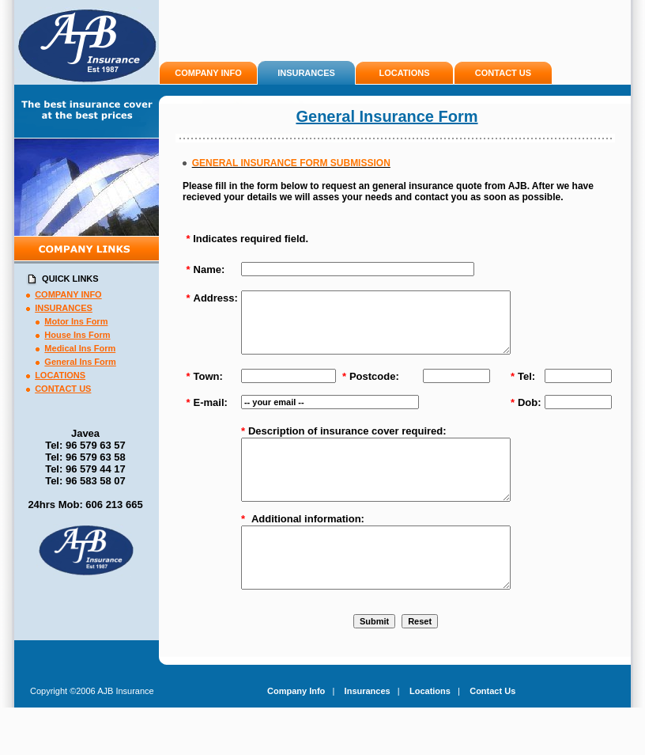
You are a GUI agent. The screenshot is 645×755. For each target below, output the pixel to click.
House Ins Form (77, 335)
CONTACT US (503, 73)
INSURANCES (306, 73)
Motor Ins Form (76, 321)
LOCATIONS (404, 73)
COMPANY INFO (208, 73)
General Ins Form (79, 361)
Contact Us (492, 726)
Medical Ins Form (79, 348)
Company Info (296, 726)
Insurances (367, 726)
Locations (430, 726)
